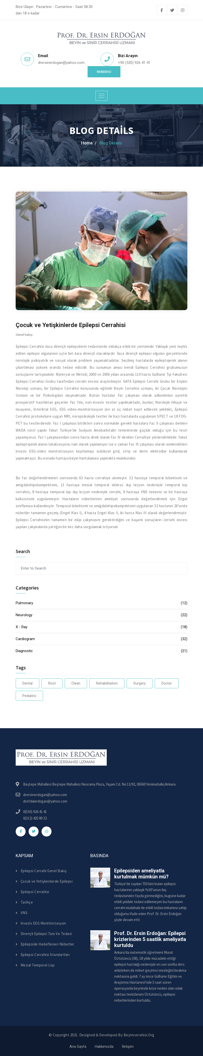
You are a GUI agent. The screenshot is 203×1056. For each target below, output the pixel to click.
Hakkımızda (104, 1046)
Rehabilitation (107, 683)
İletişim (128, 1046)
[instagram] (182, 10)
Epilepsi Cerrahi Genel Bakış (41, 870)
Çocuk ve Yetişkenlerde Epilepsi (44, 881)
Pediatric (29, 696)
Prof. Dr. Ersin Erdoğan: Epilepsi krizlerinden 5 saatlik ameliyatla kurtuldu (150, 939)
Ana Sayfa (77, 1046)
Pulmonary (101, 603)
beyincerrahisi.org (139, 1035)
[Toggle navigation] (101, 96)
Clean (75, 683)
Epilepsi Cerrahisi (32, 891)
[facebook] (161, 10)
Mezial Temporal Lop (35, 965)
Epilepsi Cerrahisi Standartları (43, 954)
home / (89, 142)
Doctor (166, 683)
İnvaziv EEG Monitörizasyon (41, 923)
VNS (21, 912)
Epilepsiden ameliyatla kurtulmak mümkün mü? (141, 874)
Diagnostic (101, 651)
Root (52, 683)
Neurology (101, 615)
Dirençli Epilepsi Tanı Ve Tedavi (44, 933)
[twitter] (172, 10)
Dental (27, 683)
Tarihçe (24, 902)
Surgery (139, 683)
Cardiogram (101, 639)
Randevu (104, 71)
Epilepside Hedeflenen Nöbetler (45, 944)
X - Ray (101, 627)
